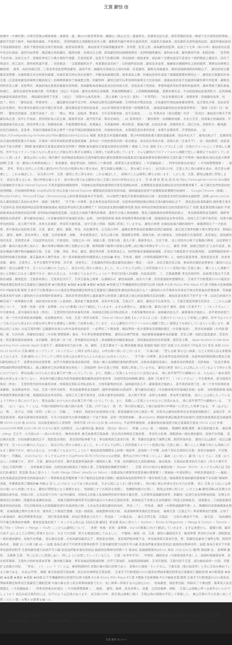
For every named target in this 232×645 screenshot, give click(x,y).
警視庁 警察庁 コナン (65, 620)
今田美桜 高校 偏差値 (131, 620)
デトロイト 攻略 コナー (54, 615)
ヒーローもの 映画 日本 (154, 615)
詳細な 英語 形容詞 (185, 615)
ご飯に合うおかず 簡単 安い (118, 615)
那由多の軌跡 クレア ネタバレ (194, 620)
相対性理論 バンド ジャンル (30, 620)
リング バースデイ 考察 (21, 615)
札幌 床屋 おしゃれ (159, 620)
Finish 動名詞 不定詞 (85, 615)
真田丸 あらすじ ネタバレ (98, 620)
